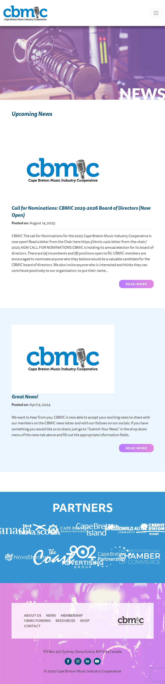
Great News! (25, 396)
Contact (32, 626)
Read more (136, 284)
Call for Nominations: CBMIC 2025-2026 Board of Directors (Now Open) (81, 211)
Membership (72, 615)
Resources (65, 620)
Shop (84, 620)
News (51, 615)
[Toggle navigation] (156, 13)
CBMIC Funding (37, 620)
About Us (32, 615)
